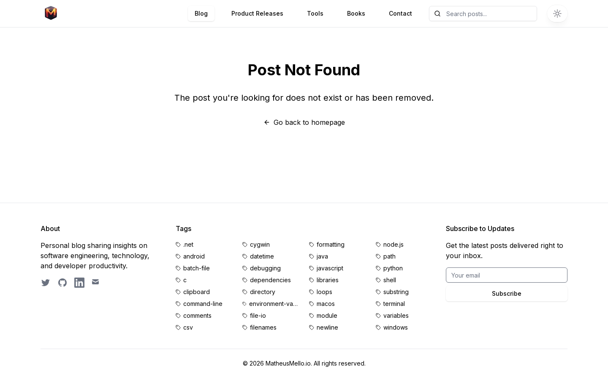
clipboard (196, 291)
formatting (331, 244)
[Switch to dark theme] (557, 13)
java (322, 256)
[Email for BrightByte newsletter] (506, 275)
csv (188, 327)
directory (262, 291)
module (327, 315)
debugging (265, 268)
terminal (394, 303)
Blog (201, 13)
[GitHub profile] (62, 283)
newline (327, 327)
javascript (330, 268)
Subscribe (506, 293)
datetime (262, 256)
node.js (393, 244)
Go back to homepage (304, 122)
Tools (315, 13)
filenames (263, 327)
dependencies (270, 279)
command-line (203, 303)
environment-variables (274, 303)
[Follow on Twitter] (46, 283)
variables (396, 315)
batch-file (196, 268)
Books (356, 13)
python (393, 268)
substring (396, 291)
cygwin (260, 244)
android (194, 256)
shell (389, 279)
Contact (400, 13)
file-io (258, 315)
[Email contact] (96, 283)
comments (197, 315)
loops (324, 291)
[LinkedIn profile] (79, 283)
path (389, 256)
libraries (328, 279)
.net (188, 244)
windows (395, 327)
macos (326, 303)
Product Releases (257, 13)
